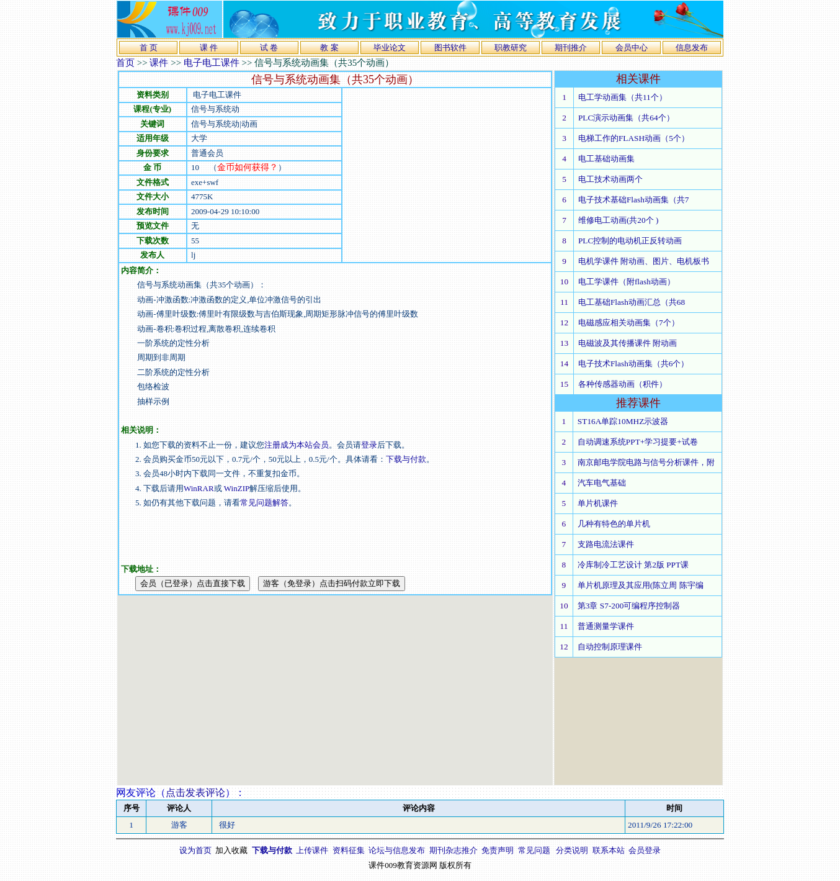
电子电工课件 (211, 63)
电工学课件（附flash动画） (626, 281)
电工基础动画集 (606, 158)
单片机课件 (598, 503)
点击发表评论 (195, 792)
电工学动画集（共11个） (622, 97)
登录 (369, 445)
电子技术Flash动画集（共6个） (633, 363)
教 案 (329, 47)
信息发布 (692, 47)
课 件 (209, 47)
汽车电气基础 (602, 482)
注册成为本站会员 (296, 445)
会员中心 (631, 47)
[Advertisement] (446, 175)
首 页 (149, 47)
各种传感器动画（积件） (622, 384)
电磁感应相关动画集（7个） (628, 322)
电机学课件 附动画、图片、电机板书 (643, 261)
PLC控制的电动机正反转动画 (630, 240)
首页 (125, 63)
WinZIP (236, 488)
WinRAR (199, 488)
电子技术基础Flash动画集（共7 (633, 199)
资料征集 (349, 850)
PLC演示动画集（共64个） (626, 117)
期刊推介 (571, 47)
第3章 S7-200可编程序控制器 (629, 605)
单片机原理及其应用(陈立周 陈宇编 (641, 585)
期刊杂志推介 (453, 850)
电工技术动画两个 (610, 179)
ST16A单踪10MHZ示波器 (623, 421)
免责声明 (497, 850)
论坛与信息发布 (397, 850)
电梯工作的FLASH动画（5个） (633, 138)
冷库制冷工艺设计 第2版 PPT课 (633, 564)
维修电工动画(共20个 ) (618, 220)
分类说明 (572, 850)
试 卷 (269, 47)
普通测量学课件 (606, 626)
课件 (159, 63)
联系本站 (608, 850)
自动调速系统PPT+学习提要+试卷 (638, 441)
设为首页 (195, 850)
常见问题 (534, 850)
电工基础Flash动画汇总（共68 (631, 302)
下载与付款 (406, 459)
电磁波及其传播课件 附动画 (627, 343)
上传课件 (312, 850)
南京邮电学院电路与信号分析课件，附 (646, 462)
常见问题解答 (264, 502)
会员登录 (644, 850)
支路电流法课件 (606, 544)
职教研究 (510, 47)
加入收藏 (231, 850)
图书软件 (450, 47)
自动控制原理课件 (610, 646)
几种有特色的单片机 (614, 523)
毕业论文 (389, 47)
